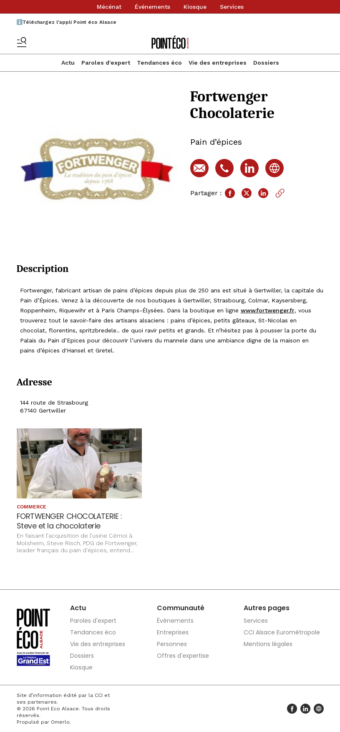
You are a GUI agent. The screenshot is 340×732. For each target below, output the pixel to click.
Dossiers (266, 62)
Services (232, 6)
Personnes (172, 644)
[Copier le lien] (280, 193)
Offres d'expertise (183, 656)
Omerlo (60, 722)
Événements (152, 6)
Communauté (180, 608)
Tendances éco (159, 62)
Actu (68, 62)
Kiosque (195, 6)
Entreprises (173, 632)
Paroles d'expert (105, 62)
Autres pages (267, 608)
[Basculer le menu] (22, 42)
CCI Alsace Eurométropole (282, 632)
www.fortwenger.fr (268, 310)
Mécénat (109, 6)
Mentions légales (268, 644)
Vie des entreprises (218, 62)
